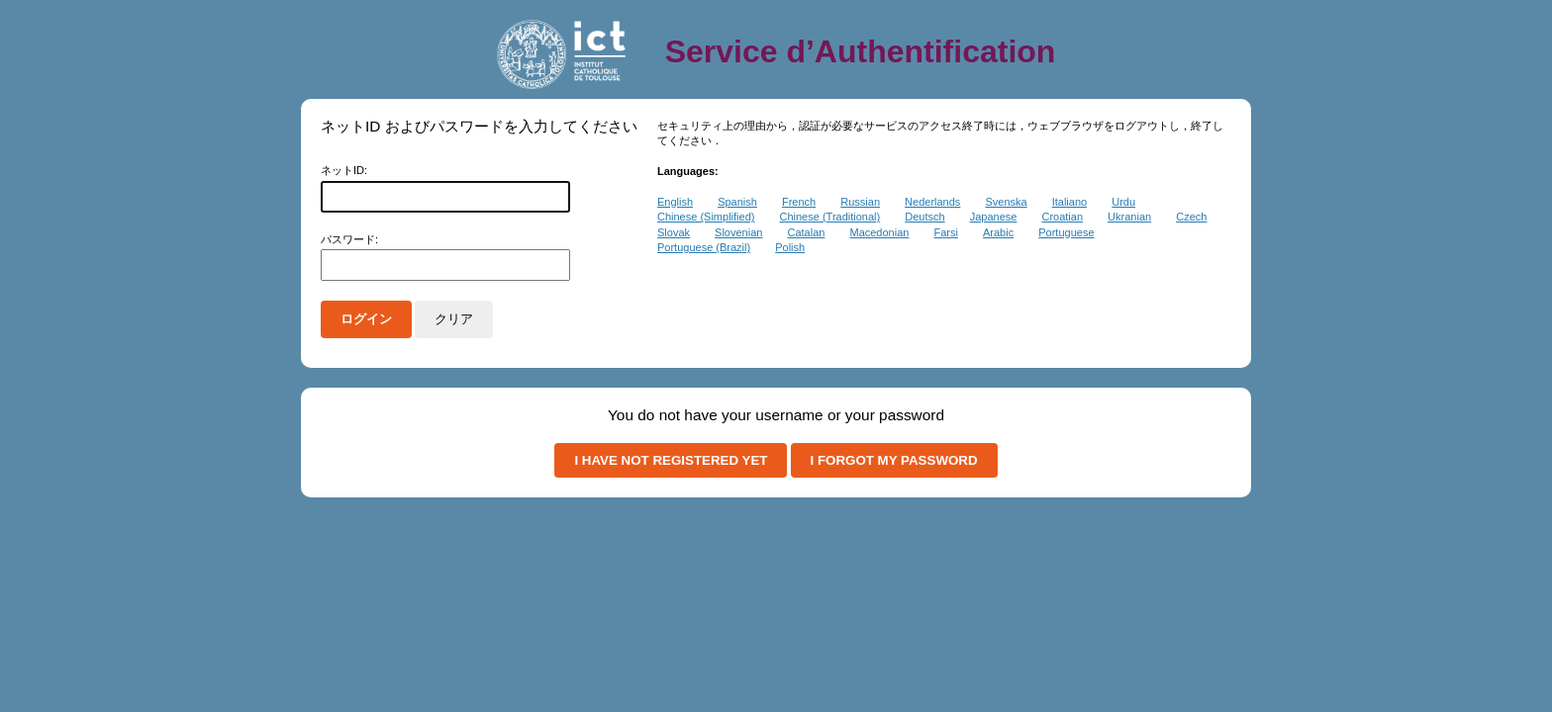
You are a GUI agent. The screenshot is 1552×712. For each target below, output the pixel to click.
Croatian (1062, 216)
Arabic (998, 232)
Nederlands (932, 202)
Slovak (673, 232)
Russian (860, 202)
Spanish (737, 202)
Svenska (1005, 202)
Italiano (1069, 202)
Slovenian (738, 232)
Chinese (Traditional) (830, 216)
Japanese (994, 216)
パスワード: (349, 239)
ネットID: (344, 170)
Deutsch (924, 216)
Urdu (1123, 202)
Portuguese (1066, 232)
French (799, 202)
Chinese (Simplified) (705, 216)
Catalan (805, 232)
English (675, 202)
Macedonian (879, 232)
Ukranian (1129, 216)
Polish (790, 247)
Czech (1191, 216)
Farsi (945, 232)
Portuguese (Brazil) (703, 247)
